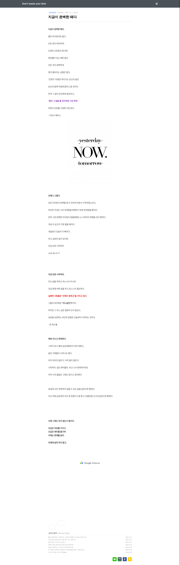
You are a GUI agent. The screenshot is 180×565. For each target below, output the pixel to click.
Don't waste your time (34, 3)
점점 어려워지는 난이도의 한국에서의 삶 (60, 547)
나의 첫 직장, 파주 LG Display (57, 552)
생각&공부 (52, 12)
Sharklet (60, 12)
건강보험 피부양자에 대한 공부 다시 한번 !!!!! (62, 539)
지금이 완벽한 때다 (62, 17)
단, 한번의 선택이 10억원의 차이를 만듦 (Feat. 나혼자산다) (66, 550)
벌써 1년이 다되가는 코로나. (57, 542)
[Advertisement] (90, 463)
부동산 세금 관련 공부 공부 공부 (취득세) (60, 545)
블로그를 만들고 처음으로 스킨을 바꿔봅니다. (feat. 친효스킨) (67, 537)
